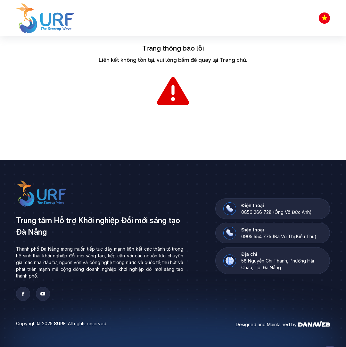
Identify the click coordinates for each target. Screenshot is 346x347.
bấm (183, 60)
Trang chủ (232, 60)
